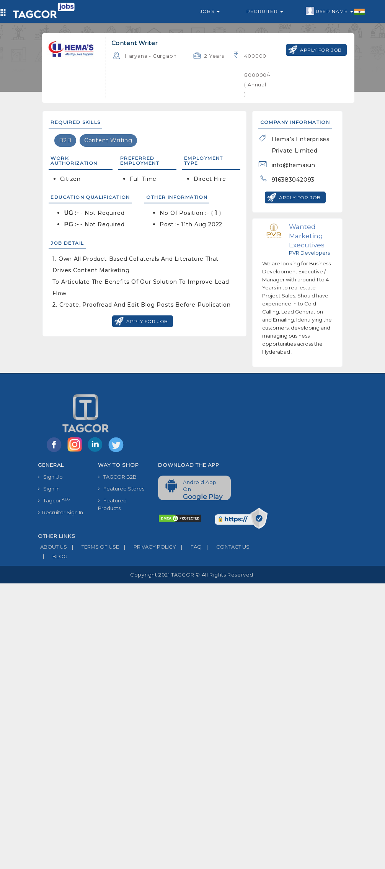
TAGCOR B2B (117, 477)
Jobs (210, 11)
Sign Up (50, 477)
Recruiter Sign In (60, 512)
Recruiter (264, 11)
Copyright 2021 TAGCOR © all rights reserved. (192, 575)
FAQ (189, 547)
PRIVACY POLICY (147, 547)
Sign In (49, 489)
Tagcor (54, 500)
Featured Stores (121, 489)
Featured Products (112, 504)
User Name (335, 11)
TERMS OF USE (93, 547)
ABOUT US (52, 547)
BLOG (52, 556)
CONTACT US (226, 547)
